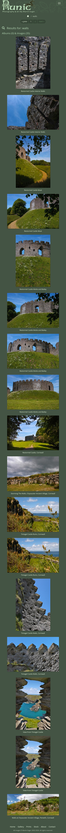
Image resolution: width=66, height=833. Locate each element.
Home (12, 826)
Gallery (21, 826)
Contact (52, 826)
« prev (24, 21)
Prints (28, 826)
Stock (36, 826)
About (43, 826)
